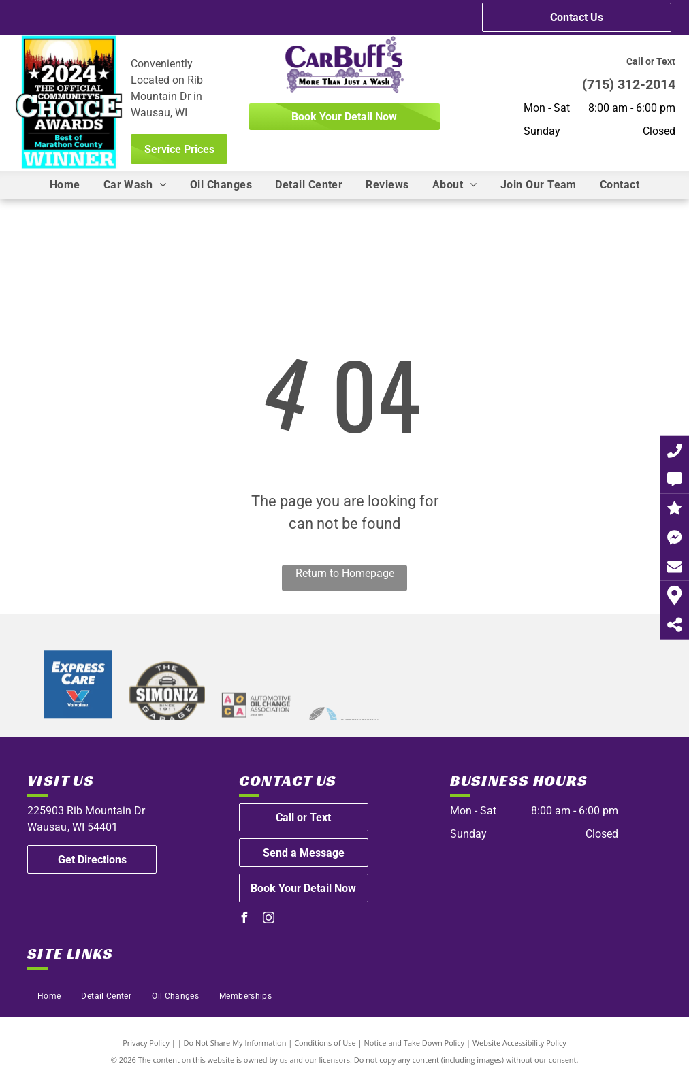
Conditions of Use (325, 1043)
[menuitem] (65, 185)
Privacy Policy (146, 1043)
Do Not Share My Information (235, 1043)
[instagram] (269, 919)
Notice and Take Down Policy (414, 1043)
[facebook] (244, 919)
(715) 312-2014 (628, 84)
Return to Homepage (344, 573)
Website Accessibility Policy (519, 1043)
